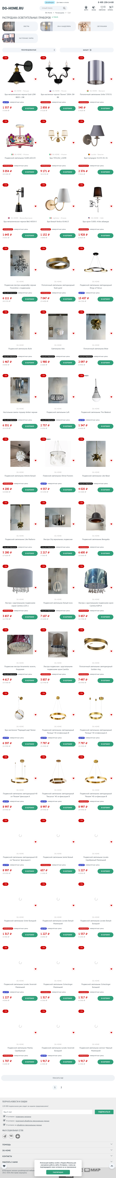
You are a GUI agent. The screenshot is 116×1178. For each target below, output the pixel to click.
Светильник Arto (58, 348)
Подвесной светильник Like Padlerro (20, 539)
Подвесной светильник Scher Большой (20, 920)
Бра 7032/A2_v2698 (58, 158)
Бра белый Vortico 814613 (58, 221)
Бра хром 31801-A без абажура (96, 221)
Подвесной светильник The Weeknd (96, 412)
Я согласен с (18, 1117)
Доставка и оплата (63, 2)
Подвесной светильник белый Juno (58, 603)
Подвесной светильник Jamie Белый (58, 857)
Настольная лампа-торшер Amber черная (20, 412)
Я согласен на (24, 1125)
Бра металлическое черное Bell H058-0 (20, 221)
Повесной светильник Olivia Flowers (58, 476)
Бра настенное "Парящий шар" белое (20, 730)
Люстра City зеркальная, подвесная (57, 539)
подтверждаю (58, 1172)
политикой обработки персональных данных (32, 1121)
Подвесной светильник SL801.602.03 (20, 158)
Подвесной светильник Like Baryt (96, 476)
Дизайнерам (50, 2)
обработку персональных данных (29, 1125)
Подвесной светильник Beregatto (96, 539)
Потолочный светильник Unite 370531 (96, 94)
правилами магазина (23, 1117)
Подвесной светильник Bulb (20, 348)
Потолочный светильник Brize (95, 348)
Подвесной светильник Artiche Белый (20, 476)
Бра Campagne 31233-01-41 (96, 158)
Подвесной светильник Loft (58, 412)
